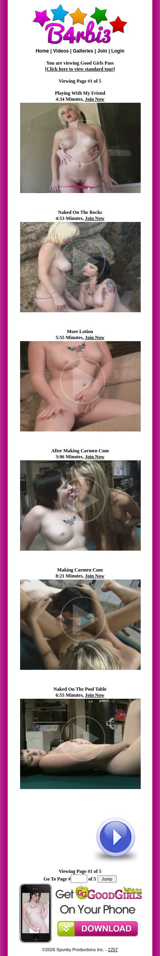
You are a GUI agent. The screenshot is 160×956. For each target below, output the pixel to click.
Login (118, 51)
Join (102, 51)
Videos (61, 51)
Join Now (94, 99)
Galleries (83, 51)
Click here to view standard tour (80, 69)
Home (42, 51)
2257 (113, 949)
